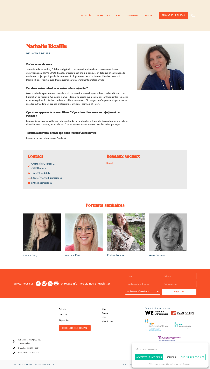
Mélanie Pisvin (73, 255)
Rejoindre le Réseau (173, 15)
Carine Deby (30, 255)
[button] (193, 15)
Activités (86, 15)
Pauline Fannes (115, 255)
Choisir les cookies (192, 357)
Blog (118, 15)
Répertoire (103, 15)
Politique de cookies (156, 364)
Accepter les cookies (149, 357)
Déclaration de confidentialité (178, 364)
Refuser (171, 357)
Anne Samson (157, 255)
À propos (132, 15)
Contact (149, 15)
